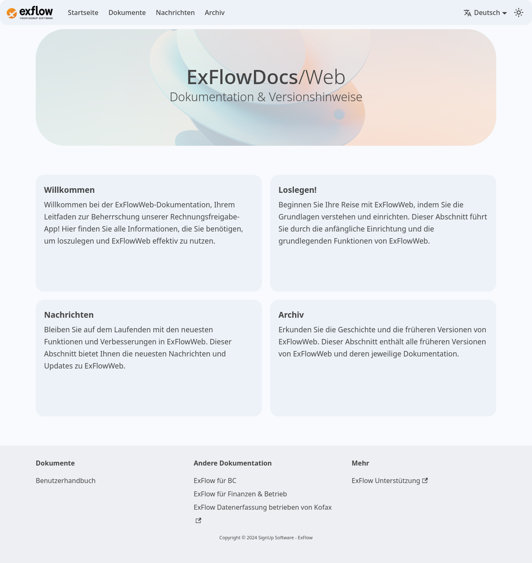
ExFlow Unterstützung (390, 480)
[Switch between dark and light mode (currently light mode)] (518, 12)
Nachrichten (175, 12)
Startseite (83, 12)
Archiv (215, 12)
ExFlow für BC (215, 480)
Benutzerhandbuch (66, 480)
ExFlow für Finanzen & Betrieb (240, 493)
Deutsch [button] (481, 12)
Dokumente (127, 12)
